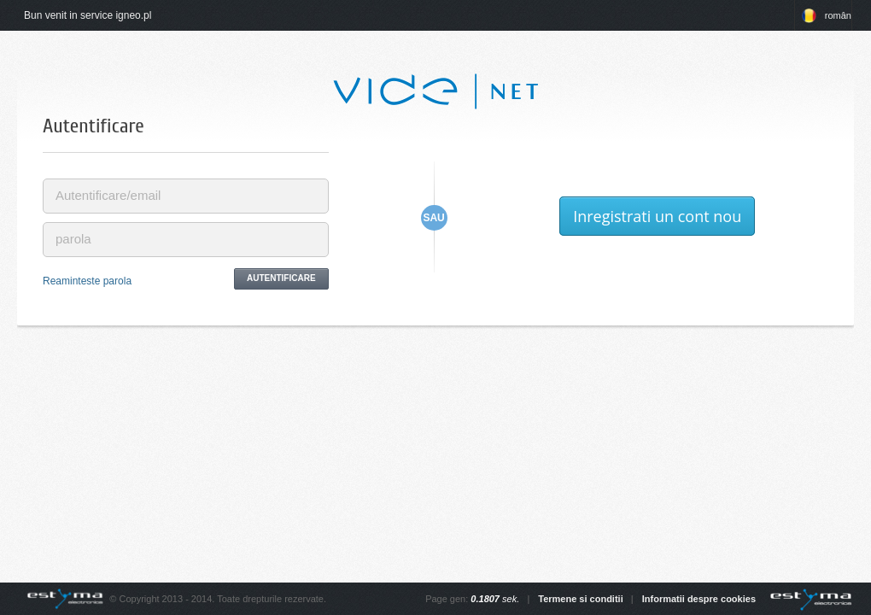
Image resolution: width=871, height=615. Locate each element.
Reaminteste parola (87, 281)
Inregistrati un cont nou (657, 216)
